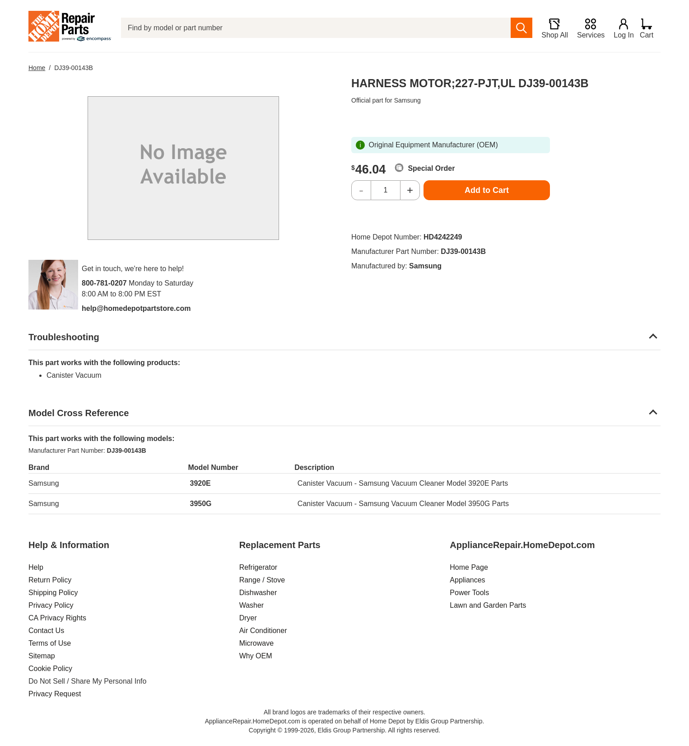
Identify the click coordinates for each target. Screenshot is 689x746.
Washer (251, 605)
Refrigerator (258, 567)
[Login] (620, 28)
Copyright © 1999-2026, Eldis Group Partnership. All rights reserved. (344, 730)
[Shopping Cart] (650, 28)
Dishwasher (258, 592)
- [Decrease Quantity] (361, 190)
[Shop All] (551, 28)
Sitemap (41, 656)
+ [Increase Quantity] (410, 190)
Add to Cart (487, 190)
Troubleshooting (63, 337)
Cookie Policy (50, 668)
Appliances (467, 580)
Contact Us (46, 630)
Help (35, 567)
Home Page (469, 567)
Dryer (248, 618)
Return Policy (49, 580)
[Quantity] (385, 190)
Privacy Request (54, 694)
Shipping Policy (53, 592)
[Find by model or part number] (314, 28)
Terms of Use (49, 643)
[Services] (587, 28)
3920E (200, 483)
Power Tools (469, 592)
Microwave (256, 643)
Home (36, 67)
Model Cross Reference (78, 413)
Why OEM (255, 656)
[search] (518, 28)
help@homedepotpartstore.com (136, 308)
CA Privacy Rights (57, 618)
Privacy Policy (51, 605)
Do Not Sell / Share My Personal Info (87, 681)
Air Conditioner (263, 630)
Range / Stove (262, 580)
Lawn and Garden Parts (488, 605)
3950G (201, 503)
